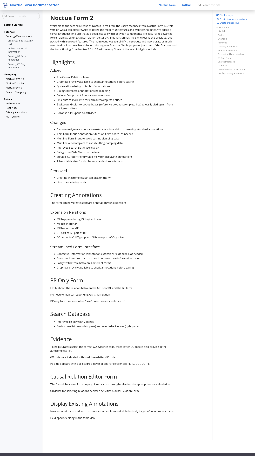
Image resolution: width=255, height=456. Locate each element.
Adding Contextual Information (17, 50)
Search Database (226, 61)
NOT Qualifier (13, 116)
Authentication (13, 103)
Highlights (222, 31)
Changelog (10, 74)
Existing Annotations (16, 112)
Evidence (222, 65)
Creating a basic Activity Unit (20, 42)
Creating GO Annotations (19, 36)
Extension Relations (227, 50)
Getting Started (13, 24)
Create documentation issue (232, 19)
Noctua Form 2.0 (15, 78)
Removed (222, 42)
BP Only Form (224, 57)
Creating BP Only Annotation (17, 58)
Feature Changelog (16, 92)
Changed (222, 38)
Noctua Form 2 (223, 27)
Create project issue (227, 22)
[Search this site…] (225, 5)
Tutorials (9, 31)
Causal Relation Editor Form (231, 69)
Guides (8, 99)
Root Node (12, 107)
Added (221, 35)
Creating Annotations (228, 46)
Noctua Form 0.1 (15, 87)
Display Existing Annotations (232, 73)
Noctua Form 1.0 (15, 83)
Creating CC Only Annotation (17, 65)
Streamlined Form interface (231, 54)
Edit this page (224, 15)
